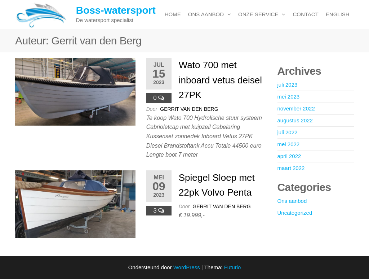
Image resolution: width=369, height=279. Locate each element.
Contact (305, 14)
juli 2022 (287, 132)
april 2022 (289, 156)
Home (173, 14)
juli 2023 (287, 85)
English (338, 14)
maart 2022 (291, 168)
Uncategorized (294, 213)
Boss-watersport (116, 10)
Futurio (232, 267)
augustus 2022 (295, 120)
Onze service (258, 14)
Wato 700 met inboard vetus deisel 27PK (220, 80)
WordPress (186, 267)
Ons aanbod (206, 14)
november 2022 (296, 108)
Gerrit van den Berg (189, 109)
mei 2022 (288, 144)
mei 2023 (288, 96)
